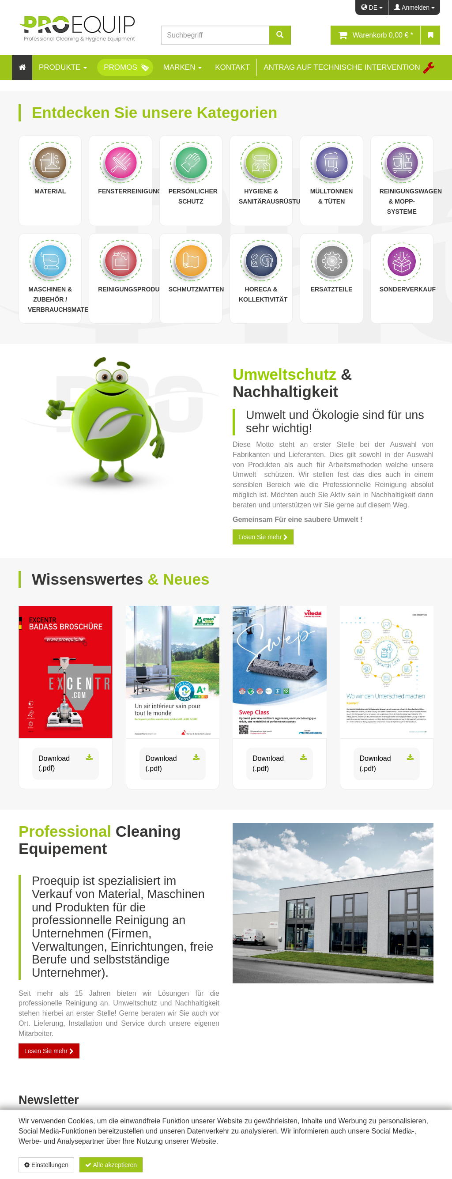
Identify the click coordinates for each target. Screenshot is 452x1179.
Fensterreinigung (130, 191)
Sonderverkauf (408, 289)
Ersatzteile (332, 289)
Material (50, 191)
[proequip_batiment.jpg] (333, 903)
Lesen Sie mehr (263, 536)
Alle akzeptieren (111, 1164)
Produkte (63, 67)
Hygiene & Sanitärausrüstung (274, 196)
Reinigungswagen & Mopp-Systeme (411, 201)
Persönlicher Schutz (193, 196)
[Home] (22, 67)
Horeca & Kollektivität (263, 294)
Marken (182, 67)
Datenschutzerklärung (387, 1164)
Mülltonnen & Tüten (331, 196)
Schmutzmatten (196, 289)
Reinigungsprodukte (135, 289)
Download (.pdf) (65, 764)
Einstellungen (46, 1164)
